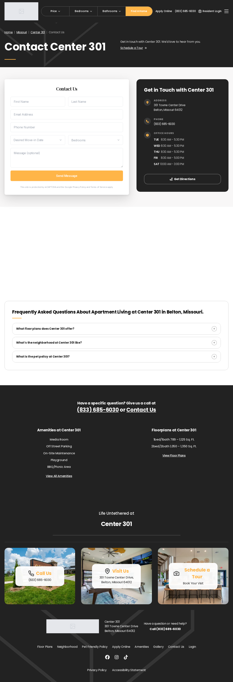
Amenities (142, 647)
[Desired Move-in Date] (38, 140)
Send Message (66, 176)
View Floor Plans (174, 455)
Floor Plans (45, 647)
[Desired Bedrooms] (95, 140)
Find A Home (139, 11)
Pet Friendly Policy (95, 647)
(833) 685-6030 (164, 124)
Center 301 (38, 32)
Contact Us (141, 409)
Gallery (158, 647)
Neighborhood (67, 647)
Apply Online (163, 11)
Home (9, 32)
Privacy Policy (79, 187)
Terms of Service (98, 187)
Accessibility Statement (129, 670)
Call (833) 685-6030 (165, 629)
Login (192, 647)
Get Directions (182, 179)
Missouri (22, 32)
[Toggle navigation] (226, 11)
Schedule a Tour (133, 48)
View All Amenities (59, 476)
